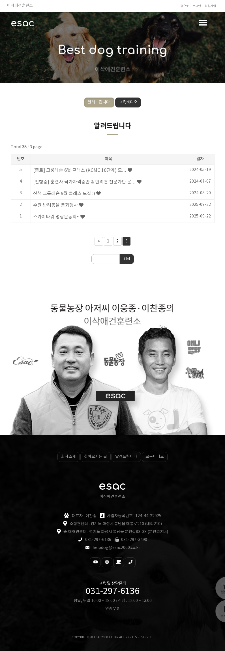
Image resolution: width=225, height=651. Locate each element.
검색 (126, 259)
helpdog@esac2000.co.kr (116, 548)
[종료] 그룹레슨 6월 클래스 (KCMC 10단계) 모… (80, 170)
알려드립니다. (99, 102)
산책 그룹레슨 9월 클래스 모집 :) (64, 193)
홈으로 (184, 6)
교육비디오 (128, 102)
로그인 (196, 6)
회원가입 (210, 6)
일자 (200, 159)
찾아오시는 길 (95, 457)
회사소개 (68, 457)
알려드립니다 (126, 457)
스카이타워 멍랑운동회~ (56, 216)
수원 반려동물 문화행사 (55, 205)
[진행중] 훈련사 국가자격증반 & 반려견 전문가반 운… (84, 182)
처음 (99, 241)
